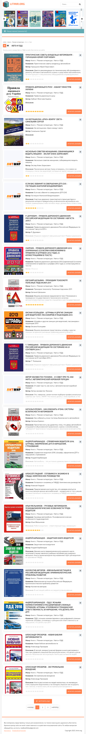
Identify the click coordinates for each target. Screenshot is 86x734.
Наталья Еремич (37, 421)
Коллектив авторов (39, 586)
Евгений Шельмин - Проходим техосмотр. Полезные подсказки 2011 (46, 281)
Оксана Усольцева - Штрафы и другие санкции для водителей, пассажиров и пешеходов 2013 (49, 313)
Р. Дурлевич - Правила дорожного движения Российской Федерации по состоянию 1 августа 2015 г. (49, 218)
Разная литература (44, 60)
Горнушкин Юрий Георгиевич (42, 67)
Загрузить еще (43, 701)
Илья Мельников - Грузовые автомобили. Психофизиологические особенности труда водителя (47, 508)
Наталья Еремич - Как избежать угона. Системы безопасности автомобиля (49, 410)
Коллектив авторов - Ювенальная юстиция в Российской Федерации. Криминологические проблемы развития (48, 572)
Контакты (7, 730)
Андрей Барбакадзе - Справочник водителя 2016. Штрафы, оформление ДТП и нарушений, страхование (49, 443)
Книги (33, 60)
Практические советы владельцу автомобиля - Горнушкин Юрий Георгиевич (49, 56)
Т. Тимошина (36, 361)
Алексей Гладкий (37, 485)
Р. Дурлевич (36, 232)
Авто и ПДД (58, 60)
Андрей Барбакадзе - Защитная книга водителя (49, 538)
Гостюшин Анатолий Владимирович (45, 195)
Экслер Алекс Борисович (41, 165)
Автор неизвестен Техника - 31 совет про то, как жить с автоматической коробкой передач (49, 378)
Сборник (34, 269)
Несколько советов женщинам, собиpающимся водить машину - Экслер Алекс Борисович (49, 152)
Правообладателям (19, 730)
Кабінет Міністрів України (41, 99)
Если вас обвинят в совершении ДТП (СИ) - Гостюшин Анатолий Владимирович (46, 184)
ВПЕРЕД (55, 707)
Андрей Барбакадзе (39, 458)
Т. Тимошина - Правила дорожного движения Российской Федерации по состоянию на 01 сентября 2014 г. (48, 347)
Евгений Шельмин (38, 292)
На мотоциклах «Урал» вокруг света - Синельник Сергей (44, 120)
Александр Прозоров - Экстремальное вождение (44, 668)
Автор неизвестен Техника (41, 391)
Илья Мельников (37, 522)
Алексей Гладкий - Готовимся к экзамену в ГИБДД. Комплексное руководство (47, 474)
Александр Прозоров (39, 647)
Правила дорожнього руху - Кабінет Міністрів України (48, 88)
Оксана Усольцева (38, 326)
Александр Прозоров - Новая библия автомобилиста (43, 635)
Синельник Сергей (38, 131)
